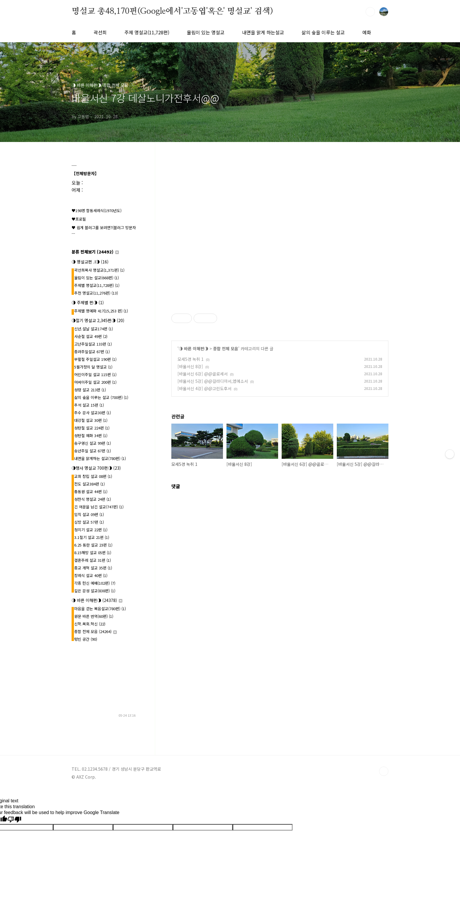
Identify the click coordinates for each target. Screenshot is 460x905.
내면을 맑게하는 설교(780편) (100, 458)
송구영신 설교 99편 (92, 443)
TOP (383, 771)
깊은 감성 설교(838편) (94, 590)
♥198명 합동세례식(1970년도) (96, 210)
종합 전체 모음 (225, 348)
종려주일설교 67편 (92, 351)
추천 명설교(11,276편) (96, 293)
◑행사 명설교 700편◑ (96, 468)
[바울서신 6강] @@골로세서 (202, 374)
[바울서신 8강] (190, 366)
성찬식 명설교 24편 (92, 499)
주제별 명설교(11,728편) (96, 285)
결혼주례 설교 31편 (92, 560)
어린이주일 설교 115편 (95, 374)
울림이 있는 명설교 (205, 32)
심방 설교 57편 (89, 522)
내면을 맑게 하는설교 (263, 32)
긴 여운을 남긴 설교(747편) (99, 507)
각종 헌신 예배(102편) (94, 583)
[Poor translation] (14, 820)
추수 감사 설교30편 (92, 412)
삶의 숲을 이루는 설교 (323, 32)
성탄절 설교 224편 (91, 428)
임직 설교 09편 (89, 514)
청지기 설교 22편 (90, 529)
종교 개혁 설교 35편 (93, 568)
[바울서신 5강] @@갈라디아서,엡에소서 (212, 381)
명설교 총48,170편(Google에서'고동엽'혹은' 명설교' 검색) (172, 11)
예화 (366, 32)
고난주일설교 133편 (93, 344)
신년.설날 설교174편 (93, 328)
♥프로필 (79, 219)
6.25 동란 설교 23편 (93, 545)
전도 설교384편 (89, 484)
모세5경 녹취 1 (190, 359)
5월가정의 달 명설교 (93, 367)
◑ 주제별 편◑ (88, 302)
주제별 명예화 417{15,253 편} (101, 311)
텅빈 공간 (85, 639)
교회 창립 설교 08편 (93, 476)
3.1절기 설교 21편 (91, 537)
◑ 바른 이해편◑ (193, 348)
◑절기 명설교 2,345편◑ (98, 320)
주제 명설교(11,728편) (146, 32)
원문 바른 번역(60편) (93, 616)
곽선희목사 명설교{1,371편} (99, 270)
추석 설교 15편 (89, 405)
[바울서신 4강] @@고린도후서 (204, 388)
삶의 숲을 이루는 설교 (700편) (101, 397)
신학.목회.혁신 (89, 624)
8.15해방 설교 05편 (92, 552)
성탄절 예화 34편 (90, 435)
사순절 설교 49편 (90, 336)
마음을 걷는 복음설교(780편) (100, 608)
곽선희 (100, 32)
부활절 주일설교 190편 (95, 359)
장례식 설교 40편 (90, 575)
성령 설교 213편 (90, 390)
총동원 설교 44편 (90, 491)
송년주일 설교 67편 (92, 451)
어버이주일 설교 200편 (95, 382)
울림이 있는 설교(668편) (96, 277)
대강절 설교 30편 (90, 420)
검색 (370, 11)
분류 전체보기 (95, 252)
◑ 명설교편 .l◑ (90, 262)
